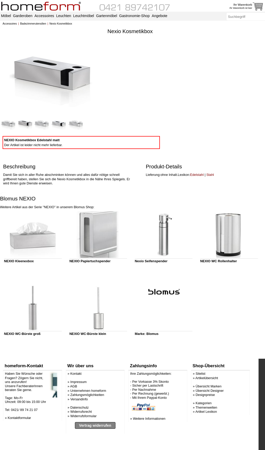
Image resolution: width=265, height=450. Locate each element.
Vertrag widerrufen (95, 442)
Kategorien (204, 420)
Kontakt (75, 391)
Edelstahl (197, 192)
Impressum (78, 399)
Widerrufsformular (83, 433)
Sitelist (200, 391)
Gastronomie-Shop (134, 16)
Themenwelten (206, 424)
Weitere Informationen (149, 436)
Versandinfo (79, 416)
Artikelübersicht (207, 395)
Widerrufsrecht (81, 429)
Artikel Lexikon (206, 429)
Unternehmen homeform (88, 407)
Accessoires (10, 23)
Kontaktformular (19, 435)
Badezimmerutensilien (33, 23)
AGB (73, 403)
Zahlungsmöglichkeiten (87, 412)
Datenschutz (79, 424)
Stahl (210, 192)
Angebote (159, 16)
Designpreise (205, 412)
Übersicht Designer (210, 407)
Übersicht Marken (208, 403)
